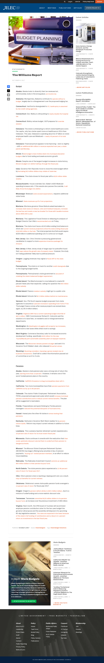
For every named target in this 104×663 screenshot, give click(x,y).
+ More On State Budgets (60, 603)
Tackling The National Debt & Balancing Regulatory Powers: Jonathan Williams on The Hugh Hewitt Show (62, 590)
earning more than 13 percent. (31, 374)
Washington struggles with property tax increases (48, 326)
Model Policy (35, 632)
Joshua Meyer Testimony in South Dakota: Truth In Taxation (62, 550)
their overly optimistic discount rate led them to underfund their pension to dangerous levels (42, 441)
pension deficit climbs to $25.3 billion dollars (47, 491)
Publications (65, 8)
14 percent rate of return (25, 486)
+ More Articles (83, 87)
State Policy (92, 8)
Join (77, 626)
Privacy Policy (20, 647)
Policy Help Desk (88, 1)
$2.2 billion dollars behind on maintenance (53, 296)
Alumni (18, 638)
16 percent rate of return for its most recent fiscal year (36, 433)
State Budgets (40, 528)
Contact (18, 641)
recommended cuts (44, 221)
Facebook (64, 626)
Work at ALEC (20, 650)
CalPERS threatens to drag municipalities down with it (45, 381)
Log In (70, 1)
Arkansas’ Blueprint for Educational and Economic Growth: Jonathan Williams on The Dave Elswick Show (63, 576)
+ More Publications (85, 132)
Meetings (52, 8)
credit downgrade (59, 266)
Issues (33, 626)
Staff (17, 635)
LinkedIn (63, 635)
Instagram (64, 632)
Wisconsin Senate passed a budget (42, 344)
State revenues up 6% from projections (38, 201)
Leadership (19, 629)
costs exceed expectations (43, 194)
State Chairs (20, 632)
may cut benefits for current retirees (29, 478)
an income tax (51, 94)
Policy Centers (35, 638)
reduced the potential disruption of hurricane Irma (43, 408)
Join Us (77, 1)
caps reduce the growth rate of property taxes (37, 251)
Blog (32, 635)
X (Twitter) (64, 629)
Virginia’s (27, 314)
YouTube (64, 638)
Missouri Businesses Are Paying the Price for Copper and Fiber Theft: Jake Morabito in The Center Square (85, 62)
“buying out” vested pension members (38, 453)
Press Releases (51, 631)
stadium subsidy (40, 291)
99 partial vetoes (56, 346)
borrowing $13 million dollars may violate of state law (38, 171)
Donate (99, 1)
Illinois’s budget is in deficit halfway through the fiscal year (38, 164)
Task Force (34, 629)
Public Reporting (21, 644)
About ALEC (20, 626)
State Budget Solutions (58, 528)
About (42, 8)
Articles (78, 8)
